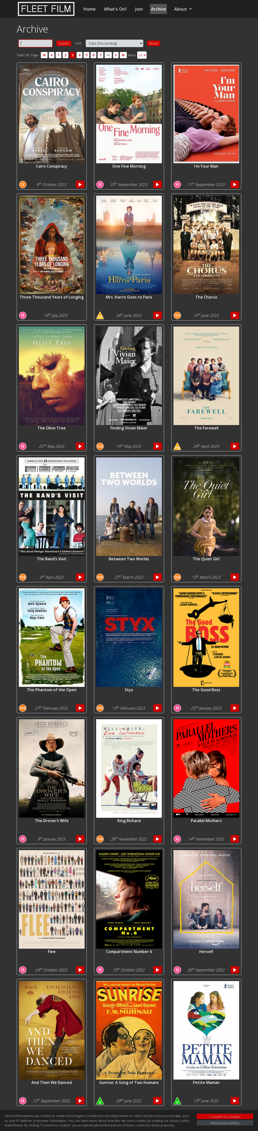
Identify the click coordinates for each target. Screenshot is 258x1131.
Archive (158, 9)
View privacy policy (225, 1123)
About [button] (181, 9)
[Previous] (51, 55)
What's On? (115, 9)
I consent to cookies (225, 1116)
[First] (44, 55)
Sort (78, 43)
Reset (153, 43)
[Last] (123, 55)
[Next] (116, 55)
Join (139, 9)
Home (89, 9)
